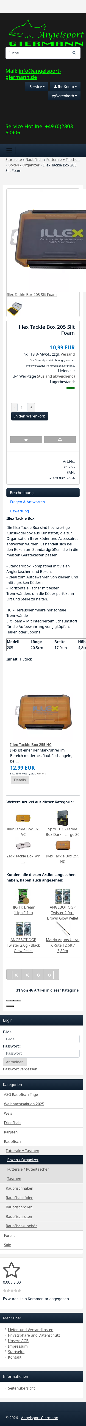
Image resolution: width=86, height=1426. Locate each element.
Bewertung (19, 511)
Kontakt (15, 1357)
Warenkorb (63, 95)
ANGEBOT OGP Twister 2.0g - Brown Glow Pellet (62, 913)
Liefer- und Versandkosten (30, 1329)
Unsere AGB (18, 1340)
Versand (68, 354)
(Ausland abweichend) (56, 376)
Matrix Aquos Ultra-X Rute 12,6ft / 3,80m (62, 945)
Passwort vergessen (20, 1069)
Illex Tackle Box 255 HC (30, 744)
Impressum (18, 1346)
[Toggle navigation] (9, 150)
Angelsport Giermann (39, 1417)
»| (51, 974)
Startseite (16, 1351)
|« (14, 974)
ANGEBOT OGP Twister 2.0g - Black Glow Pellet (23, 945)
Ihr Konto (64, 86)
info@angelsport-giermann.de (33, 73)
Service (35, 86)
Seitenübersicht (21, 1388)
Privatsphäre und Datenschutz (34, 1335)
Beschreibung (22, 492)
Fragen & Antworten (27, 501)
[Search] (43, 53)
